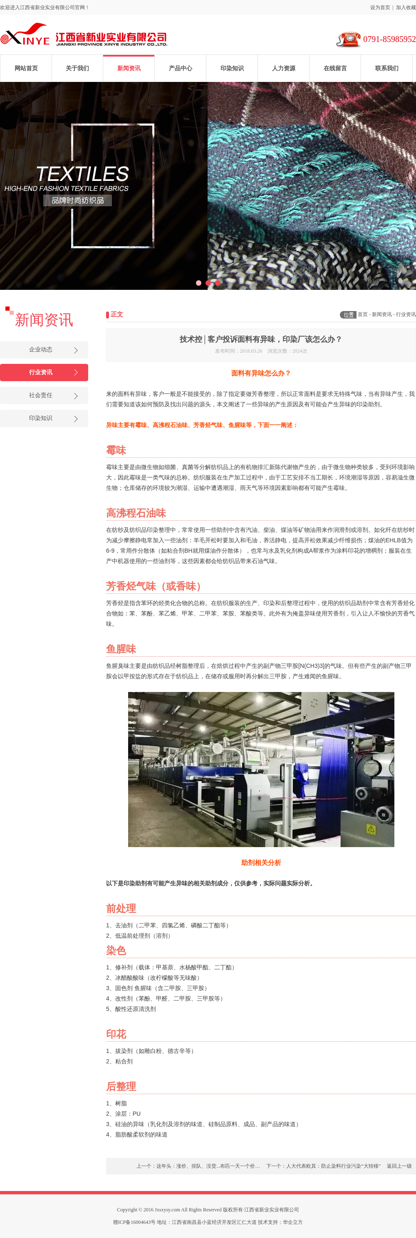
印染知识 (232, 68)
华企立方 (293, 1222)
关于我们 (77, 68)
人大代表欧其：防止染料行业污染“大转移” (333, 1166)
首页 (363, 314)
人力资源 (283, 68)
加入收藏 (406, 7)
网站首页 (26, 68)
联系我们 (387, 68)
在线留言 (335, 68)
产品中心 (180, 68)
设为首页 (380, 7)
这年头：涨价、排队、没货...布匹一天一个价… (208, 1166)
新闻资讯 (129, 68)
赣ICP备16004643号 (134, 1222)
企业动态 (40, 349)
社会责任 (40, 395)
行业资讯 (40, 372)
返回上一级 (399, 1166)
